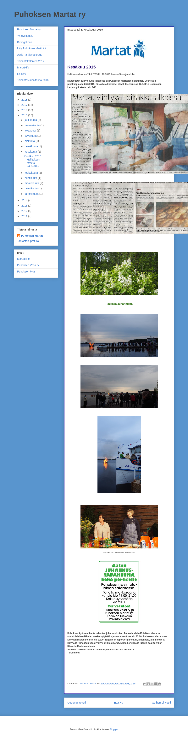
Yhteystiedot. (25, 35)
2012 (24, 211)
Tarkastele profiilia (28, 241)
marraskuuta (32, 125)
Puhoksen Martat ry (50, 14)
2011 (24, 216)
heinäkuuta (31, 146)
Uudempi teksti (76, 702)
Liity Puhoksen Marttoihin (32, 48)
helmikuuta (31, 188)
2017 (24, 104)
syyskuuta (31, 135)
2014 (24, 200)
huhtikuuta (31, 177)
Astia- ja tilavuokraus (29, 54)
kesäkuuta (31, 151)
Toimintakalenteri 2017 (30, 61)
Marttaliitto (23, 258)
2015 (24, 115)
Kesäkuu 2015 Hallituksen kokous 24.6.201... (32, 161)
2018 (24, 99)
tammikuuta (32, 193)
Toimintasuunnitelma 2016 (33, 80)
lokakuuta (31, 130)
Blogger (114, 729)
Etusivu (118, 702)
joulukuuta (31, 119)
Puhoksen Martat (32, 235)
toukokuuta (31, 172)
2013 (24, 205)
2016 (24, 110)
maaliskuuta (32, 183)
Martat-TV (23, 67)
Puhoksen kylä (26, 271)
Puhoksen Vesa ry (28, 265)
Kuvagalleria (24, 42)
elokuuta (30, 141)
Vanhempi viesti (161, 702)
